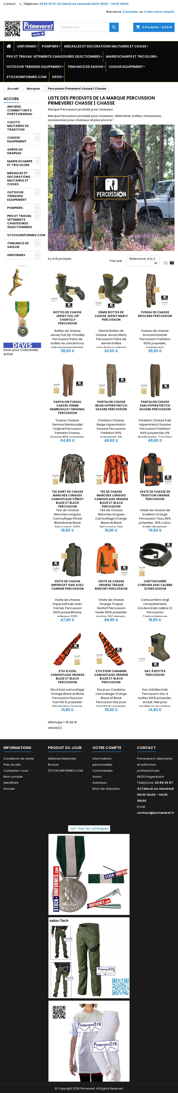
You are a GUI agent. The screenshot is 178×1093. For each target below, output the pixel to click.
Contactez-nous (15, 770)
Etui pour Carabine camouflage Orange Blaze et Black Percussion (111, 676)
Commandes (102, 770)
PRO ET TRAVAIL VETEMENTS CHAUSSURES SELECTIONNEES (53, 56)
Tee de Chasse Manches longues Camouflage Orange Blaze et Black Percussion (111, 499)
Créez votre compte (159, 12)
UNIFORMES (26, 46)
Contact (9, 4)
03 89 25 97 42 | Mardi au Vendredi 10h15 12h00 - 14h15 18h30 (83, 4)
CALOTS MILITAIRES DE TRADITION (18, 126)
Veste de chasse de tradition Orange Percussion (155, 495)
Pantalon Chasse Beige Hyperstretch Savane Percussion (111, 405)
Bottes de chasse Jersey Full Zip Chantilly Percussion (67, 317)
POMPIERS (50, 46)
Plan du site (12, 764)
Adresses (99, 782)
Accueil (11, 98)
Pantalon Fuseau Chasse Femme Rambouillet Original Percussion (67, 407)
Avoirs (97, 776)
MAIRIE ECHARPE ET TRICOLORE (131, 56)
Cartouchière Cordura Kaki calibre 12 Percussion (155, 585)
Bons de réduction (106, 788)
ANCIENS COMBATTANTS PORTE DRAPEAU (19, 110)
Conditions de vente (18, 758)
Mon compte (13, 776)
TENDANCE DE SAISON (85, 66)
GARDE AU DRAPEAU (15, 151)
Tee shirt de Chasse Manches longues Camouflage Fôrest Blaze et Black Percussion (67, 499)
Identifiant (10, 782)
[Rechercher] (89, 27)
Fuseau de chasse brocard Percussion (155, 314)
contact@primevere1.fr (155, 813)
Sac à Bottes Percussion (154, 673)
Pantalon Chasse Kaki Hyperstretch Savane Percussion (155, 405)
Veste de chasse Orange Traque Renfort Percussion (111, 585)
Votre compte (106, 747)
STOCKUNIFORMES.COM (26, 77)
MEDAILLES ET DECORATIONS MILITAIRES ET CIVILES (105, 46)
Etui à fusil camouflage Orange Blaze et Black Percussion (67, 676)
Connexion (130, 12)
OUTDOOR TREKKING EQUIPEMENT (34, 66)
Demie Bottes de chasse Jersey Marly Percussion (111, 316)
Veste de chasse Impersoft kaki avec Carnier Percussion (67, 585)
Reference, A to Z (144, 261)
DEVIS (57, 77)
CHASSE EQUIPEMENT (126, 66)
